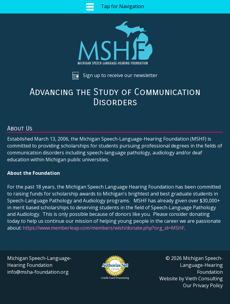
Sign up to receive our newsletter (115, 75)
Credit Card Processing (115, 277)
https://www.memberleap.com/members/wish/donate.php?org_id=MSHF (103, 228)
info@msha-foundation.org (38, 272)
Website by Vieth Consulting (191, 278)
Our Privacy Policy (203, 285)
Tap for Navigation (115, 6)
